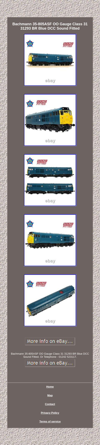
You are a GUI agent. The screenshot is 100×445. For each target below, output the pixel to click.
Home (50, 386)
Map (50, 395)
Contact (50, 404)
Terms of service (50, 421)
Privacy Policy (50, 412)
